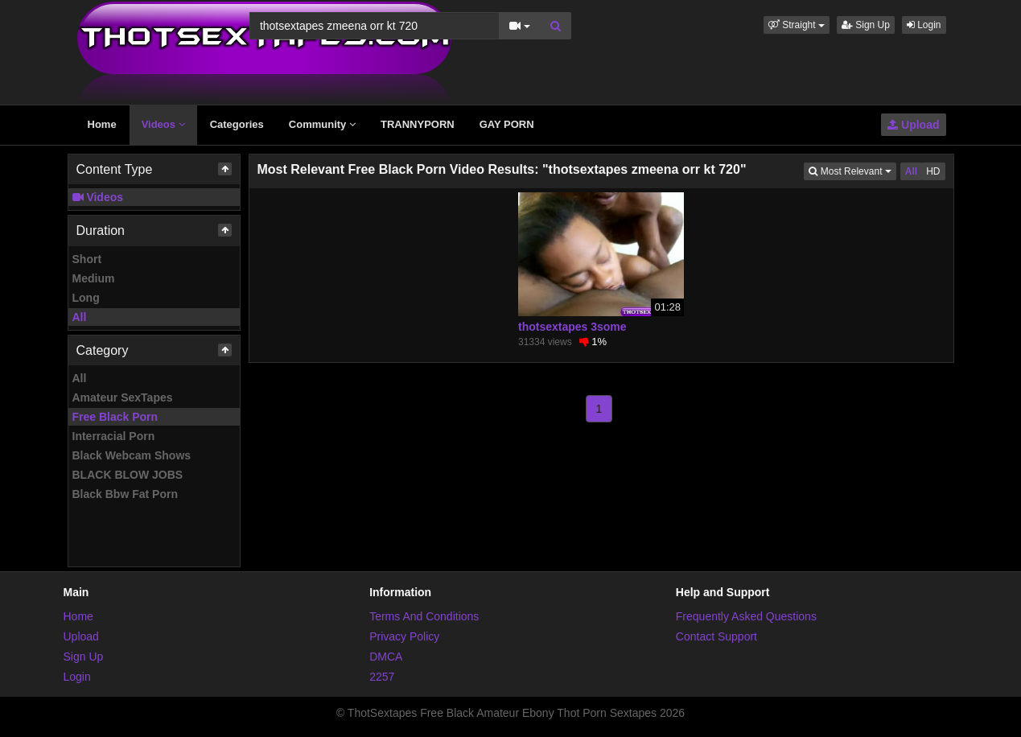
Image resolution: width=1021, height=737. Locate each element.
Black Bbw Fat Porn (125, 494)
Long (86, 297)
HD (933, 171)
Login (924, 25)
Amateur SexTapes (122, 397)
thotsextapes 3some (572, 326)
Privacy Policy (404, 636)
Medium (93, 278)
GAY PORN (507, 124)
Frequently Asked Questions (746, 616)
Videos (163, 124)
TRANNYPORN (418, 124)
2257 (381, 676)
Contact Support (716, 636)
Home (102, 124)
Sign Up (866, 25)
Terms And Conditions (424, 616)
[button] (797, 25)
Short (87, 259)
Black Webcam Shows (131, 455)
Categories (237, 124)
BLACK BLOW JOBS (127, 474)
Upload (913, 124)
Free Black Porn (115, 416)
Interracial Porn (113, 436)
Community (322, 124)
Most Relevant (852, 170)
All (79, 317)
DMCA (385, 656)
